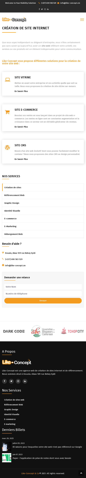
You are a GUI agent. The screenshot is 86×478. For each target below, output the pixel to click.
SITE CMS (20, 145)
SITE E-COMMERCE (26, 109)
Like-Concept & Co (30, 473)
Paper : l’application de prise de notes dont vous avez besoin (42, 458)
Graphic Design (11, 203)
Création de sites (12, 187)
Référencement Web (14, 195)
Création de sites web (14, 400)
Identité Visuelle (12, 211)
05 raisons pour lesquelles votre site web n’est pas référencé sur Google (47, 447)
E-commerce (10, 218)
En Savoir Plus (22, 91)
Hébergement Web (13, 234)
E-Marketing (10, 226)
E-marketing (9, 424)
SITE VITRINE (23, 77)
